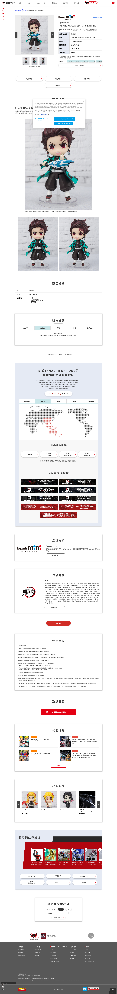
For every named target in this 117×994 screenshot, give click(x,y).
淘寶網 (30, 454)
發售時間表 (65, 3)
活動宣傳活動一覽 (31, 882)
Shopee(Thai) (48, 454)
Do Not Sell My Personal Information (8, 983)
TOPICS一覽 (31, 876)
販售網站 (87, 79)
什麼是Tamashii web (90, 950)
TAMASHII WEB (18, 9)
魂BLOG (57, 882)
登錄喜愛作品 (53, 958)
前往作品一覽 (53, 607)
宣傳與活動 (53, 955)
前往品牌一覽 (55, 555)
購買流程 (58, 394)
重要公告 (52, 950)
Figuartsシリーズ (25, 9)
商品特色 (29, 79)
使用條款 (87, 958)
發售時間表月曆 (58, 876)
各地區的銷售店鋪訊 (80, 65)
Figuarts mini (24, 10)
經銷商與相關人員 (89, 961)
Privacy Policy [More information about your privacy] (44, 114)
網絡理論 (72, 953)
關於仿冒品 (53, 953)
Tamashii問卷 (73, 950)
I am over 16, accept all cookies (63, 123)
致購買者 (58, 85)
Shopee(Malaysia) (87, 454)
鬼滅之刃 (23, 12)
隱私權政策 (88, 955)
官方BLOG (37, 953)
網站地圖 (76, 3)
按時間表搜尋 (21, 950)
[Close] (83, 101)
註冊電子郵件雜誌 (54, 961)
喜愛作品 (54, 3)
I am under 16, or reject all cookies (64, 118)
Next (52, 35)
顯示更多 (59, 766)
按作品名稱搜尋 (21, 955)
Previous (16, 35)
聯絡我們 (72, 958)
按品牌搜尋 (20, 953)
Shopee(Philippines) (68, 454)
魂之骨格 (83, 882)
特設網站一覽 (84, 876)
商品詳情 (58, 79)
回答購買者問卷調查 (59, 712)
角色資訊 (58, 623)
